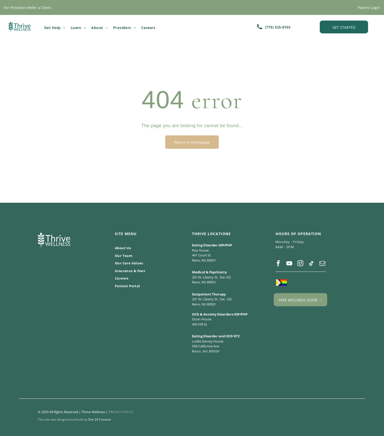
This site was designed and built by (62, 419)
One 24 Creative (99, 419)
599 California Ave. (206, 346)
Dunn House (201, 319)
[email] (322, 264)
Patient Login (369, 7)
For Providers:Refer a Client (27, 7)
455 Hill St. (200, 324)
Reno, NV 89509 (205, 351)
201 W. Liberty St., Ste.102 (211, 277)
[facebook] (278, 264)
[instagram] (300, 264)
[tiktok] (311, 264)
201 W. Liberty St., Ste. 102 (212, 299)
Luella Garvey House (207, 341)
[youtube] (289, 264)
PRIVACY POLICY (121, 412)
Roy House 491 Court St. (202, 253)
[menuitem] (55, 27)
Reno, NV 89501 (204, 260)
